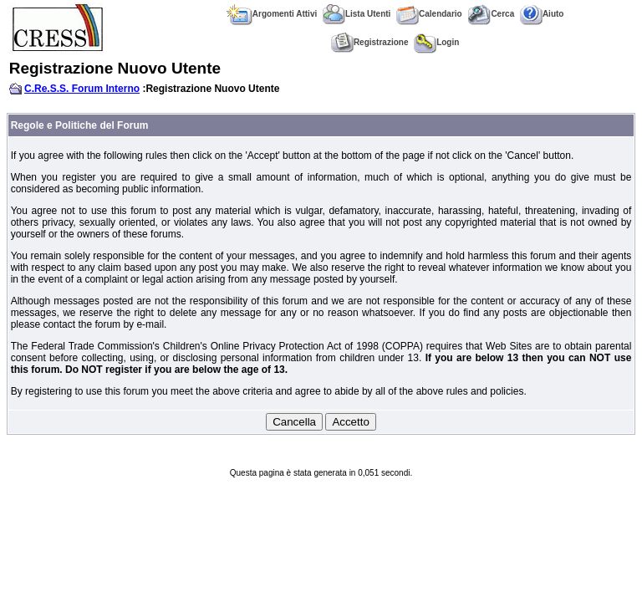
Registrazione (370, 42)
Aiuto (542, 13)
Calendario (429, 13)
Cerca (490, 13)
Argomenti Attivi (272, 13)
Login (436, 42)
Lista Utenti (356, 13)
